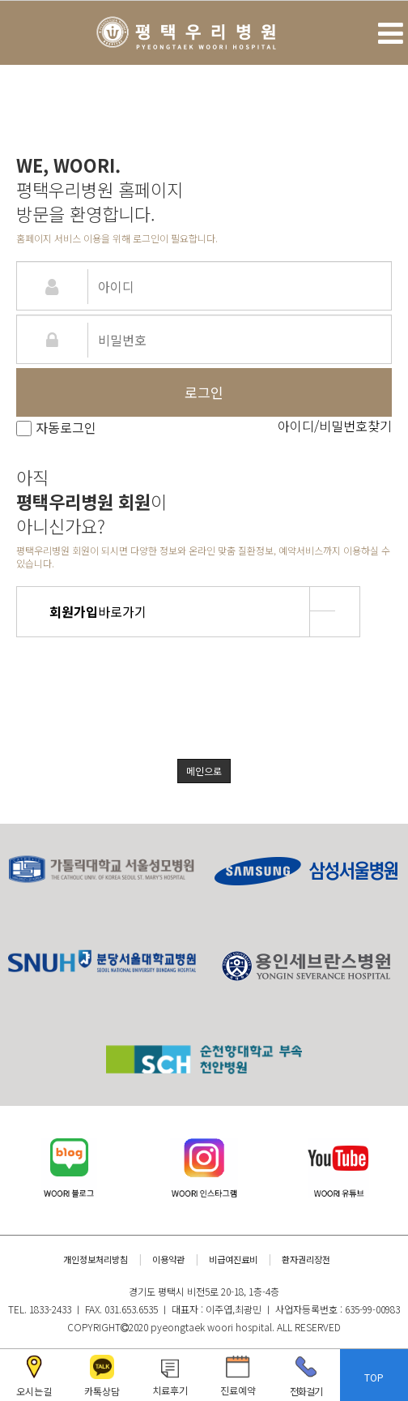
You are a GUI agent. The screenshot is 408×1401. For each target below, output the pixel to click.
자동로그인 (56, 427)
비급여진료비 (233, 1259)
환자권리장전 (306, 1259)
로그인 (204, 392)
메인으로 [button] (204, 771)
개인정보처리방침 (95, 1259)
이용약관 (168, 1259)
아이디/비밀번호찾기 (335, 425)
